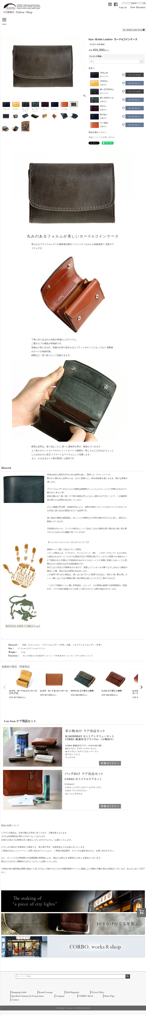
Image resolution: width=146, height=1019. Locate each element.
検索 (127, 976)
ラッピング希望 (96, 56)
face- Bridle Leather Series (134, 30)
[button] (4, 687)
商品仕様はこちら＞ (98, 132)
